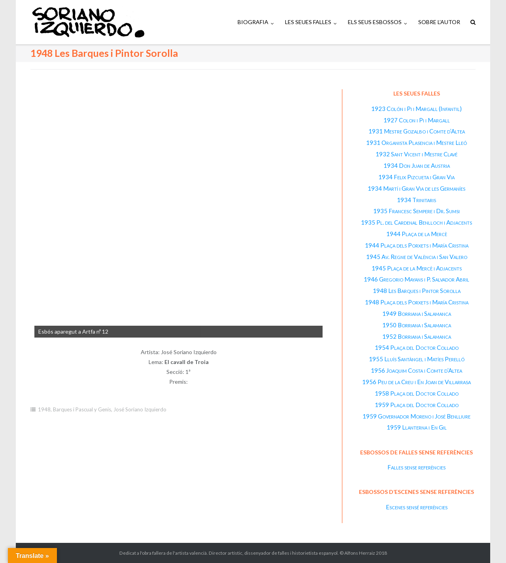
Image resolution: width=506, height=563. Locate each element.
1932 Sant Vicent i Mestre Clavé (416, 154)
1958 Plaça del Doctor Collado (417, 393)
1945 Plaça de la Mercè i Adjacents (417, 268)
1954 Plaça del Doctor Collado (417, 347)
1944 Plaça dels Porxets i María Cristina (416, 245)
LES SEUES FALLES (308, 22)
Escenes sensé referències (416, 506)
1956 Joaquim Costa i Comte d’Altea (416, 370)
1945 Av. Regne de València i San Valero (416, 256)
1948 (44, 409)
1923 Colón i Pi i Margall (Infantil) (416, 108)
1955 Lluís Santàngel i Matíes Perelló (416, 358)
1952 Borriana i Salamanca (416, 336)
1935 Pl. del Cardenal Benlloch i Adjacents (416, 222)
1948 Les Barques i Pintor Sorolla (417, 290)
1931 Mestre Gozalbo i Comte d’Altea (416, 131)
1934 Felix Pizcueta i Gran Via (416, 176)
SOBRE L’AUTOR (439, 22)
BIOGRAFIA (253, 22)
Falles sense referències (416, 467)
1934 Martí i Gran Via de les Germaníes (416, 188)
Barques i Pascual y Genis (82, 409)
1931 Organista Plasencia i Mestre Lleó (416, 142)
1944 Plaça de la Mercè (416, 233)
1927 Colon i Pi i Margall (416, 120)
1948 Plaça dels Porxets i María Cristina (416, 302)
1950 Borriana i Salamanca (416, 324)
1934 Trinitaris (416, 199)
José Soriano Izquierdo (139, 409)
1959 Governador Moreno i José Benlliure (416, 416)
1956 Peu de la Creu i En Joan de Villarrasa (416, 381)
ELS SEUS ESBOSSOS (375, 22)
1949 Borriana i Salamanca (416, 313)
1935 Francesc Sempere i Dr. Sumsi (416, 210)
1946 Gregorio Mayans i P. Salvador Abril (416, 279)
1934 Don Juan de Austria (416, 165)
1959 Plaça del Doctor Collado (417, 404)
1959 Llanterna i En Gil (417, 427)
